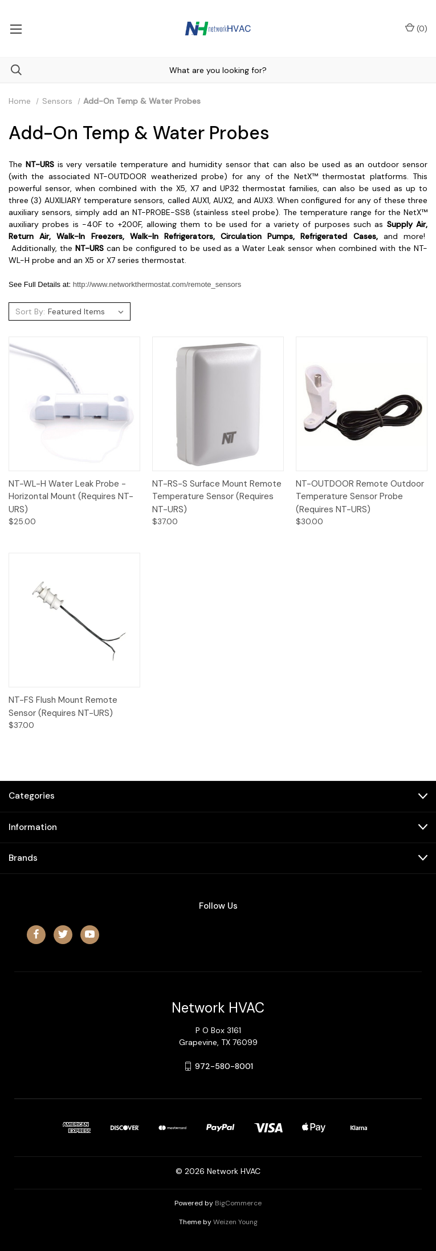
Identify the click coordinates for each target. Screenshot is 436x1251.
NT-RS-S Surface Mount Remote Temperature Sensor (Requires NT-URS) (217, 496)
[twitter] (63, 934)
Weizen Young (235, 1221)
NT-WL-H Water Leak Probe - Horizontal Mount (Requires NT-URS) (71, 496)
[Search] (11, 70)
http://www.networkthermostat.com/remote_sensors (157, 284)
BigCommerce (238, 1203)
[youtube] (90, 934)
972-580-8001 (224, 1066)
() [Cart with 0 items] (416, 28)
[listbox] (87, 311)
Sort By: (30, 311)
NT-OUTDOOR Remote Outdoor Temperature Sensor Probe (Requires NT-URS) (360, 496)
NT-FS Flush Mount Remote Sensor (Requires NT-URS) (63, 706)
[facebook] (36, 934)
